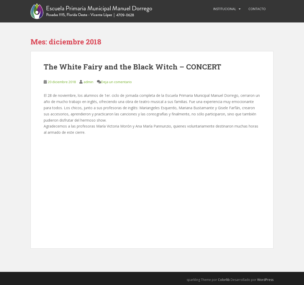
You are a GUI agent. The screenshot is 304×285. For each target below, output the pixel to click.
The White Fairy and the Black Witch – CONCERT (132, 67)
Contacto (257, 9)
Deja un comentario (116, 82)
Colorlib (224, 280)
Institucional (224, 9)
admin (88, 82)
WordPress (265, 280)
